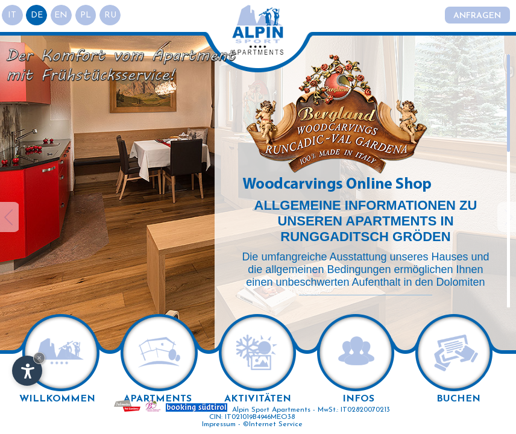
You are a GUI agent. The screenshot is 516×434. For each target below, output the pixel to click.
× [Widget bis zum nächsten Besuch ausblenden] (39, 357)
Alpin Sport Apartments (271, 410)
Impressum (219, 424)
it (12, 15)
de (37, 15)
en (62, 15)
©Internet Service (273, 424)
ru (111, 15)
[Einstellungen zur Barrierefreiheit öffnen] (27, 371)
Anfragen (477, 15)
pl (86, 15)
